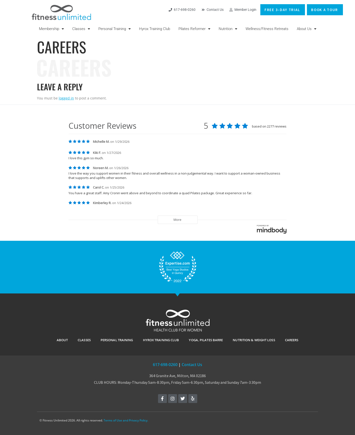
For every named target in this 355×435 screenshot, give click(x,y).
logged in (66, 98)
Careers (292, 340)
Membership (51, 29)
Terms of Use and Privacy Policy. (126, 420)
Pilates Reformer (194, 29)
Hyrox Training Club (154, 29)
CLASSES (84, 340)
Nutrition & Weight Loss (254, 340)
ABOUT (62, 340)
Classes (81, 29)
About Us (306, 29)
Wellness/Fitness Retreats (267, 29)
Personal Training (114, 29)
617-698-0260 (165, 364)
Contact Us (192, 364)
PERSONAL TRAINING (117, 340)
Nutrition (228, 29)
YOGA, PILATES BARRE (206, 340)
